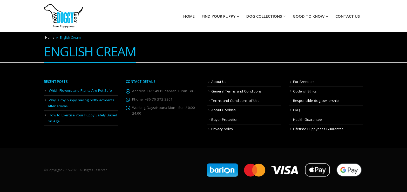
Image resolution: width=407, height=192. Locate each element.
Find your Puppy (218, 16)
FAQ (296, 110)
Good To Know (308, 16)
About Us (218, 81)
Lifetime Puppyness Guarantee (318, 129)
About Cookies (223, 110)
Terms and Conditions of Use (235, 100)
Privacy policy (222, 129)
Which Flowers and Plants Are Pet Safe (80, 90)
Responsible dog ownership (316, 100)
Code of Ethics (305, 91)
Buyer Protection (225, 119)
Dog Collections (264, 16)
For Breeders (304, 81)
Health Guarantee (307, 119)
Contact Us (347, 16)
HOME (189, 16)
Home (49, 37)
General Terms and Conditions (236, 91)
